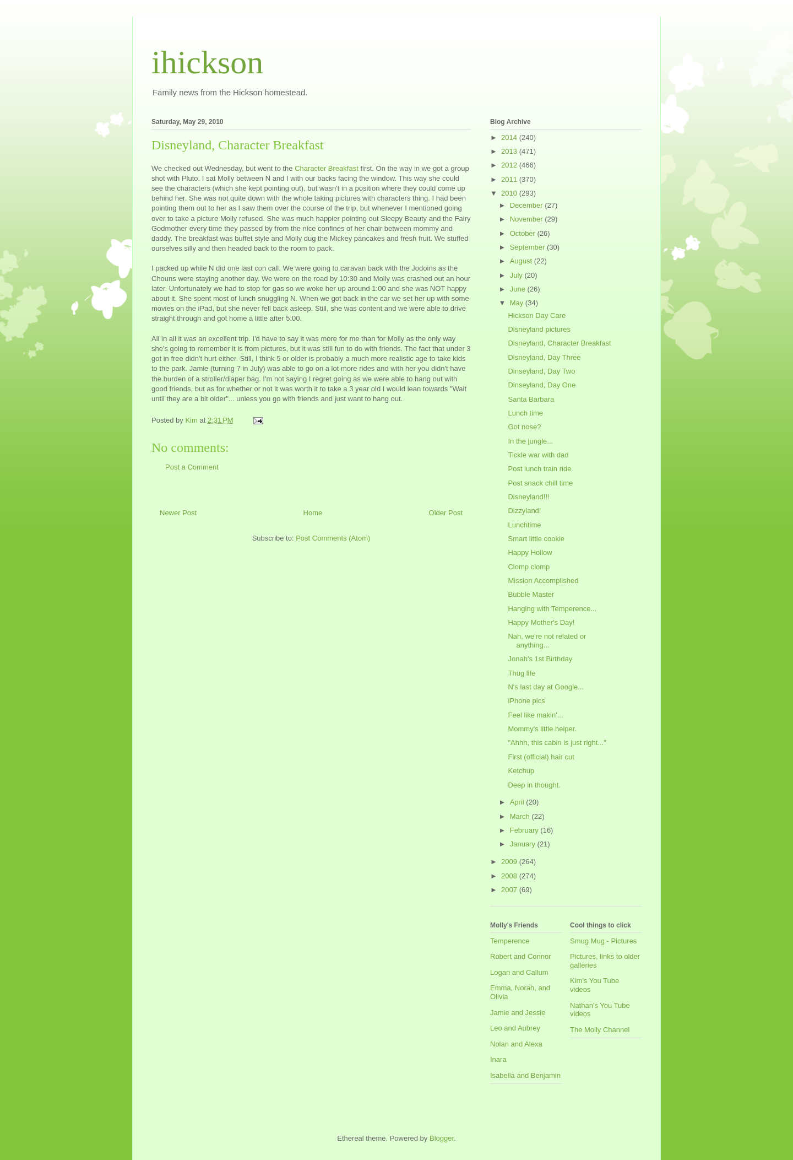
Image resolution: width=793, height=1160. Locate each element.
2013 (510, 151)
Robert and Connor (520, 956)
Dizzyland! (524, 510)
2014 (510, 137)
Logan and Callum (519, 972)
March (521, 816)
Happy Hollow (530, 552)
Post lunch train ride (539, 469)
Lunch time (525, 413)
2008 (510, 876)
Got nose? (524, 427)
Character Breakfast (327, 168)
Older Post (446, 513)
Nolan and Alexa (516, 1044)
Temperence (510, 941)
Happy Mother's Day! (541, 622)
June (519, 289)
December (527, 205)
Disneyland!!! (528, 497)
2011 (510, 179)
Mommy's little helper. (542, 729)
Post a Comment (192, 467)
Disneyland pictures (539, 329)
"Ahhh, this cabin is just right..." (557, 742)
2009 (510, 861)
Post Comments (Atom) (333, 538)
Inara (498, 1059)
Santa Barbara (531, 399)
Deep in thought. (534, 785)
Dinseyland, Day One (541, 385)
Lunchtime (524, 525)
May (517, 303)
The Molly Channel (599, 1030)
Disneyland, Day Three (544, 357)
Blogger (442, 1138)
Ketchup (521, 771)
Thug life (521, 673)
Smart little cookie (536, 539)
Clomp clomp (529, 567)
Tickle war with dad (538, 455)
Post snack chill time (540, 483)
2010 (510, 193)
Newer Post (178, 513)
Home (313, 513)
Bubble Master (531, 594)
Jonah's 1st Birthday (540, 659)
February (525, 830)
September (528, 247)
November (527, 219)
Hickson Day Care (537, 315)
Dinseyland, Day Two (541, 371)
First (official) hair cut (541, 757)
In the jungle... (530, 441)
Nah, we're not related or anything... (547, 640)
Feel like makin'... (535, 715)
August (522, 261)
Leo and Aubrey (515, 1028)
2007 (510, 890)
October (523, 233)
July (517, 275)
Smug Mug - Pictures (603, 941)
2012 (510, 165)
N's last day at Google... (546, 687)
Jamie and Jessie (517, 1012)
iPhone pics (526, 701)
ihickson (207, 62)
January (523, 844)
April (518, 802)
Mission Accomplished (543, 580)
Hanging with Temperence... (552, 609)
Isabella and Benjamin (525, 1075)
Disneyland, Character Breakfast (559, 343)
